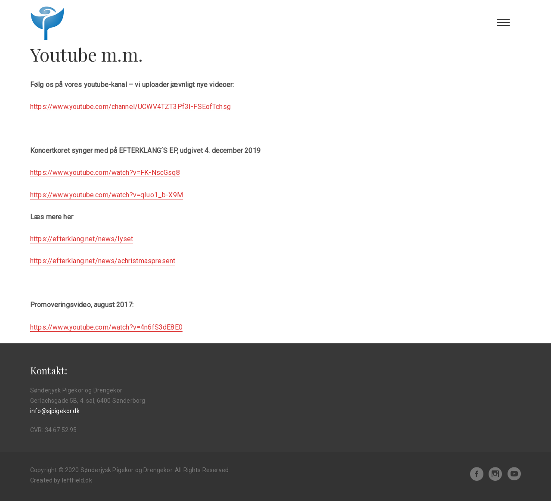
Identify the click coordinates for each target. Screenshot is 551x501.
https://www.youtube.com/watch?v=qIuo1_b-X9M (106, 195)
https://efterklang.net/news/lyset (81, 239)
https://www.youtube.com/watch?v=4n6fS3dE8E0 (106, 327)
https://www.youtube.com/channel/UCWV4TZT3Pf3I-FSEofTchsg (130, 107)
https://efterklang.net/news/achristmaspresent (102, 261)
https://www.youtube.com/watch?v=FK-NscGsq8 (105, 172)
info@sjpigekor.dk (55, 411)
